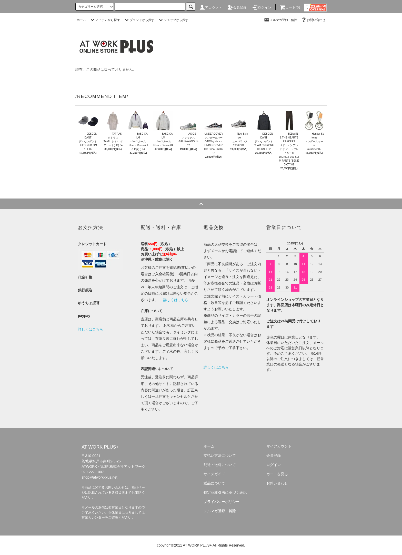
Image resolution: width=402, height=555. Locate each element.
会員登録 (237, 7)
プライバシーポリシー (221, 502)
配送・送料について (220, 465)
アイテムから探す (104, 20)
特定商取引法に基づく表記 (225, 492)
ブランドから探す (139, 20)
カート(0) (289, 7)
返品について (214, 483)
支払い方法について (220, 455)
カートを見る (277, 474)
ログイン (262, 7)
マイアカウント (279, 446)
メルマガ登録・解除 (280, 20)
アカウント (210, 7)
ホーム (81, 20)
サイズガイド (214, 474)
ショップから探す (173, 20)
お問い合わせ (313, 20)
